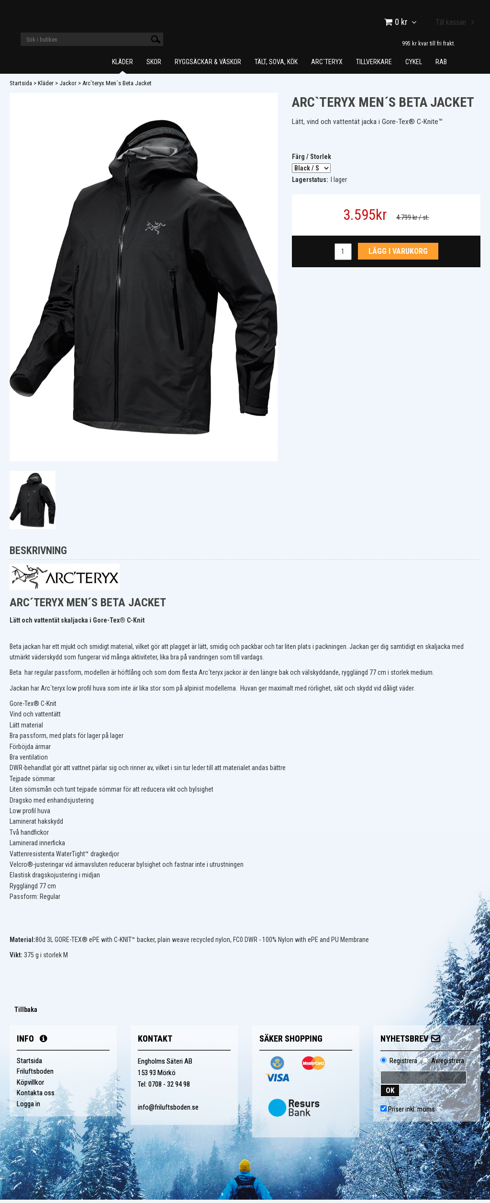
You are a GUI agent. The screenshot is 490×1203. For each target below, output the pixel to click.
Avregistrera (447, 1064)
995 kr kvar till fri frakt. (428, 43)
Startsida (21, 86)
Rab (441, 65)
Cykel (413, 65)
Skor (153, 65)
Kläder (122, 65)
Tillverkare (374, 65)
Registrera (403, 1064)
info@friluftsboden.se (168, 1110)
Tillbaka (25, 1013)
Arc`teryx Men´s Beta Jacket (117, 86)
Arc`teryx (327, 65)
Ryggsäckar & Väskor (208, 65)
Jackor (68, 86)
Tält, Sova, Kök (276, 65)
